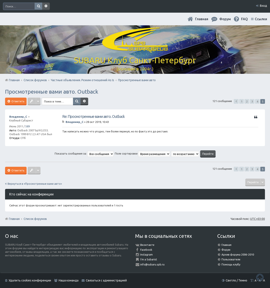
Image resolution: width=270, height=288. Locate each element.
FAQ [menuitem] (244, 19)
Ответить (17, 101)
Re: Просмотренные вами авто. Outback (93, 116)
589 (27, 126)
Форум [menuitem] (225, 19)
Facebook (146, 249)
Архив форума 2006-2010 (237, 254)
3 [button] (252, 101)
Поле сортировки (142, 153)
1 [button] (241, 101)
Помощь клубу (230, 264)
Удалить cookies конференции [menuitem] (30, 280)
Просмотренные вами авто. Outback (51, 92)
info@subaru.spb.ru (152, 264)
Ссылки (261, 19)
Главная (201, 19)
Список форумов (35, 219)
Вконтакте (147, 244)
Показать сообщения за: (84, 153)
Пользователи (230, 259)
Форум (225, 249)
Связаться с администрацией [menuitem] (106, 280)
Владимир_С (18, 116)
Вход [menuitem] (263, 5)
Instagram (146, 254)
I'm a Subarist (148, 259)
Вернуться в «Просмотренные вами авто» (35, 183)
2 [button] (247, 101)
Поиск (38, 6)
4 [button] (257, 101)
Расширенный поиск (46, 6)
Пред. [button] (236, 101)
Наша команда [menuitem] (68, 280)
